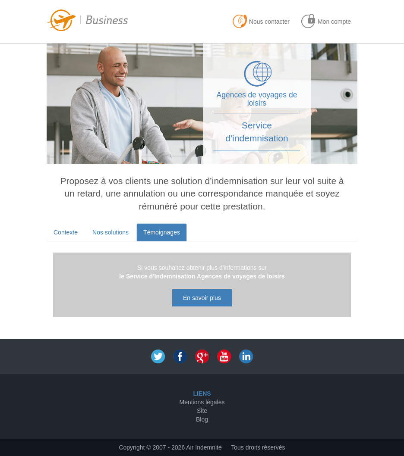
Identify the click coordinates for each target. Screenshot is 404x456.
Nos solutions (110, 232)
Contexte (66, 232)
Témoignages (161, 232)
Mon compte (334, 21)
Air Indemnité (203, 447)
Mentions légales (201, 402)
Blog (202, 419)
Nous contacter (269, 21)
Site (202, 410)
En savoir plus (202, 297)
